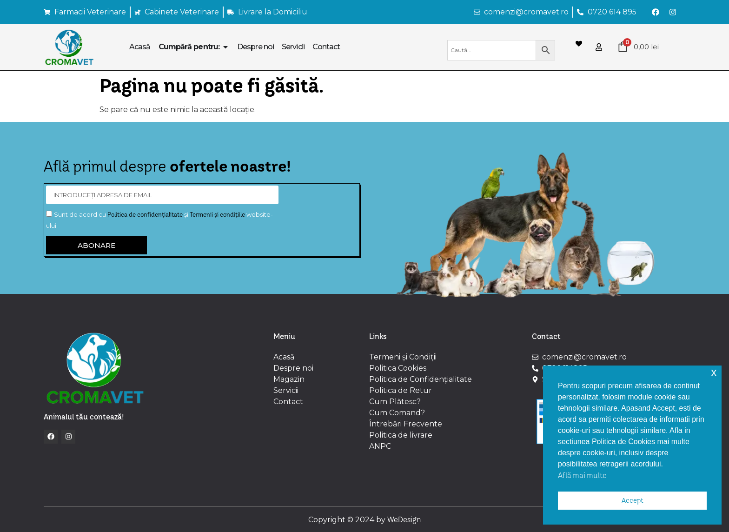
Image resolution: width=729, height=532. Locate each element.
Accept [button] (632, 500)
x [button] (714, 372)
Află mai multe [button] (582, 475)
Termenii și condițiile (217, 214)
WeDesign (404, 519)
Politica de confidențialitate (145, 214)
